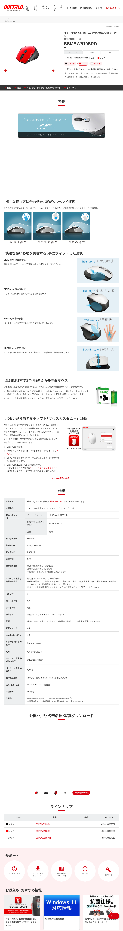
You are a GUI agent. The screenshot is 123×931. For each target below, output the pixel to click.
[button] (81, 793)
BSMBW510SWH (43, 837)
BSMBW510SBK (43, 824)
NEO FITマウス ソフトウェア (42, 467)
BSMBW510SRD (43, 830)
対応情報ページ (56, 501)
